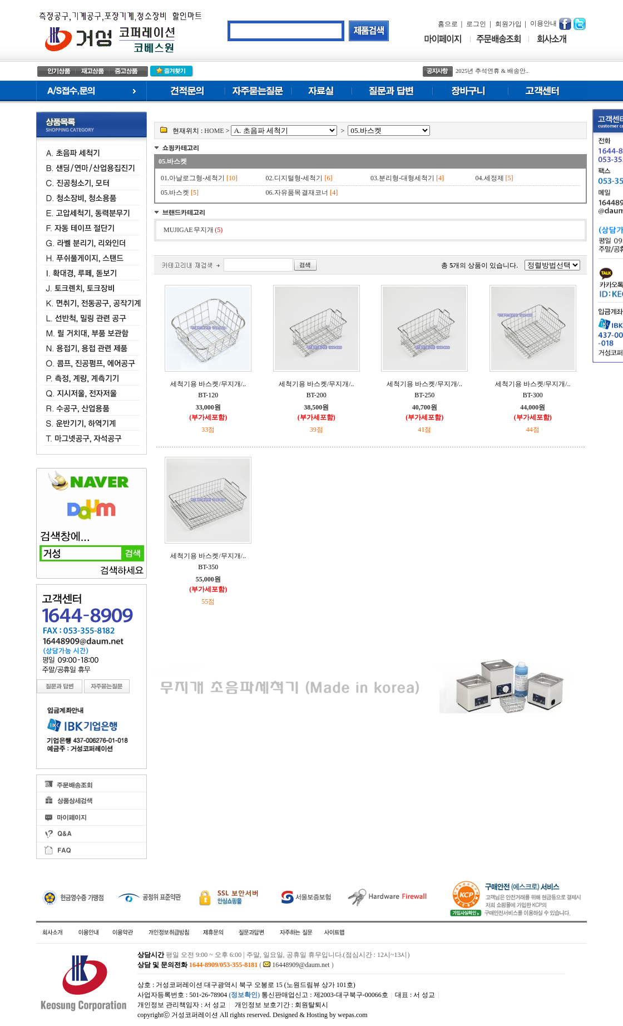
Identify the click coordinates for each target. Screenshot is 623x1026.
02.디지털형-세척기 (294, 178)
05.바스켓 (173, 161)
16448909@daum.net (300, 965)
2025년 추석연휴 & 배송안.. (492, 71)
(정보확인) (244, 995)
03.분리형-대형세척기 (402, 178)
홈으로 (448, 24)
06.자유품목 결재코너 (297, 192)
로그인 (476, 24)
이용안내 (543, 23)
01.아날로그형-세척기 (193, 178)
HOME (214, 131)
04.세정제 (490, 178)
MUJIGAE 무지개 (193, 230)
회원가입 (508, 24)
